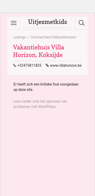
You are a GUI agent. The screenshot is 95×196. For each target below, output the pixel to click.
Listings (19, 37)
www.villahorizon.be (66, 65)
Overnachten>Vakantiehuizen (54, 37)
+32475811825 (29, 65)
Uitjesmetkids (47, 21)
